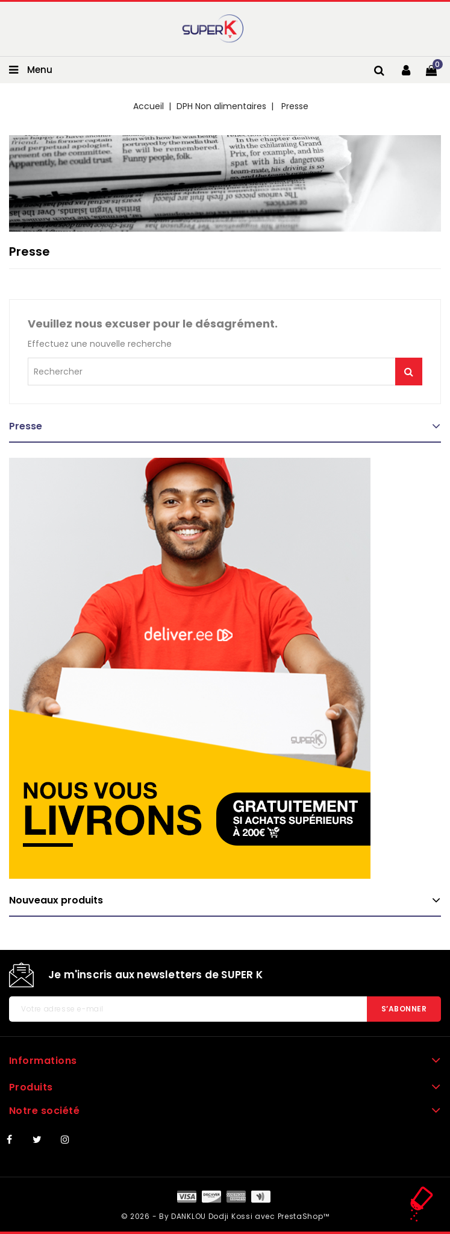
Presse (25, 426)
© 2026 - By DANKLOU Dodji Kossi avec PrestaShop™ (225, 1216)
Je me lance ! (408, 371)
